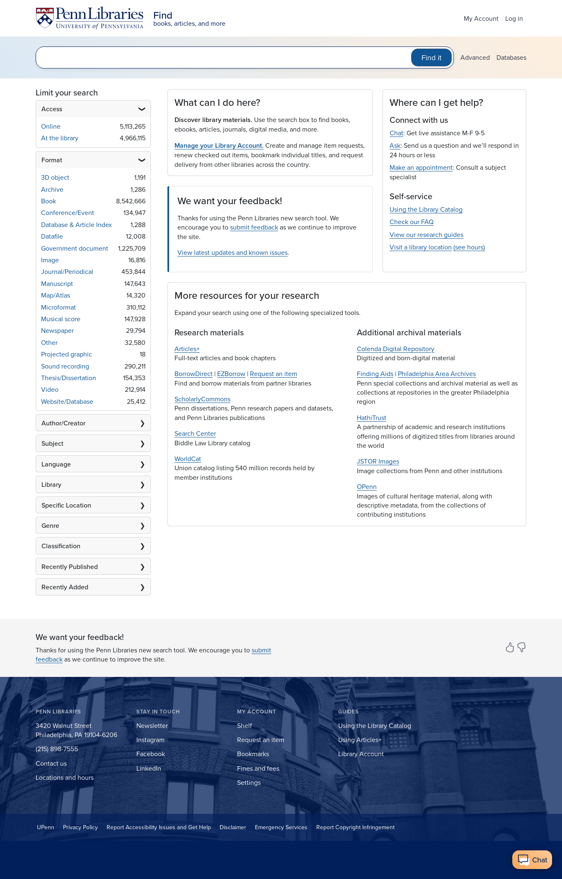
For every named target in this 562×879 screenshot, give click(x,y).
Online (51, 126)
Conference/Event (67, 212)
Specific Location (66, 505)
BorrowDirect (193, 373)
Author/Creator (63, 422)
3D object (55, 177)
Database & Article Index (76, 224)
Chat (396, 132)
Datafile (52, 236)
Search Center (195, 433)
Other (49, 342)
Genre (50, 525)
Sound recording (65, 366)
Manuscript (57, 283)
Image (50, 259)
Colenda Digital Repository (395, 348)
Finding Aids (375, 373)
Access (51, 108)
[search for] (225, 57)
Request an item (273, 373)
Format (51, 159)
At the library (59, 137)
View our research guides (426, 234)
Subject (52, 443)
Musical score (60, 318)
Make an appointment (421, 167)
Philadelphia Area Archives (437, 373)
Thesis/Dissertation (68, 377)
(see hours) (469, 246)
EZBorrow (231, 373)
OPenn (367, 486)
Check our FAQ (412, 221)
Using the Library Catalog (426, 209)
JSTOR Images (378, 461)
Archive (52, 189)
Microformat (58, 307)
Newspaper (57, 330)
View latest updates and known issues (232, 252)
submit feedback (254, 227)
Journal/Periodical (67, 271)
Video (49, 389)
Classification (60, 545)
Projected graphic (66, 354)
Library (51, 484)
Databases (511, 57)
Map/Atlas (55, 295)
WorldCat (187, 458)
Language (56, 464)
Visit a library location (421, 246)
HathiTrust (371, 417)
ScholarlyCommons (202, 398)
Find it (431, 57)
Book (48, 200)
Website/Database (67, 401)
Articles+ (187, 348)
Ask (395, 145)
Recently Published (69, 566)
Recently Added (64, 586)
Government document (74, 248)
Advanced (475, 57)
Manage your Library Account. (219, 145)
